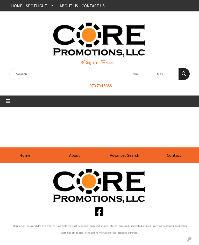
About (74, 155)
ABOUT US (69, 5)
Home (24, 155)
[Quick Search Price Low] (142, 74)
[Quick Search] (69, 74)
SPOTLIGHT (36, 5)
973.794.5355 (101, 85)
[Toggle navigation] (8, 101)
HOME (16, 5)
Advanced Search (124, 155)
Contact (174, 155)
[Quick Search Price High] (166, 74)
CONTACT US (93, 5)
